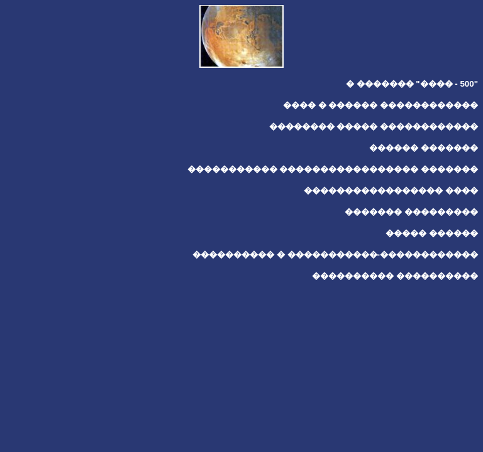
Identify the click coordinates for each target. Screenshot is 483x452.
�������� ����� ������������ (373, 126)
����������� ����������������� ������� (332, 169)
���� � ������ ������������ (380, 105)
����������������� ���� (391, 190)
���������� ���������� (395, 276)
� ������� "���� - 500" (412, 84)
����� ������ (432, 233)
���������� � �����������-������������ (335, 254)
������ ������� (423, 148)
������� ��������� (411, 212)
